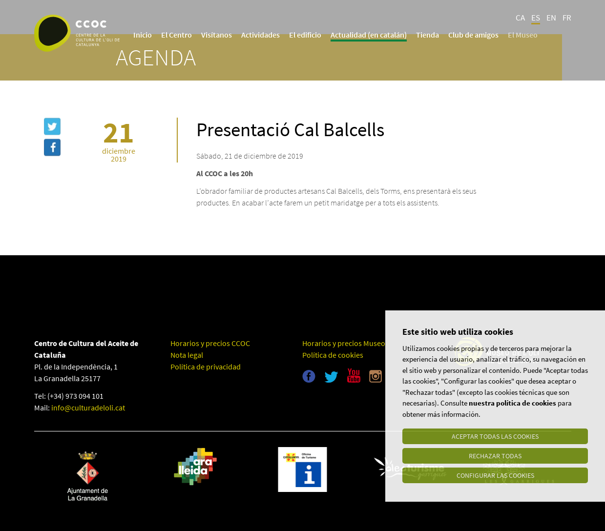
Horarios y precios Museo (343, 343)
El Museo (523, 35)
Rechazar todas (495, 455)
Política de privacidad (205, 366)
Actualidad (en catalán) (369, 35)
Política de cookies (332, 355)
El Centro (176, 35)
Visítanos (216, 35)
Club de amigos (473, 35)
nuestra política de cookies (512, 403)
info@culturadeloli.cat (88, 407)
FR (567, 17)
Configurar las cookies (495, 475)
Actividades (260, 35)
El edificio (305, 35)
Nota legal (186, 355)
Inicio (142, 35)
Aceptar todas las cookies (495, 436)
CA (520, 17)
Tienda (427, 35)
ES (535, 17)
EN (551, 17)
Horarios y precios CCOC (210, 343)
